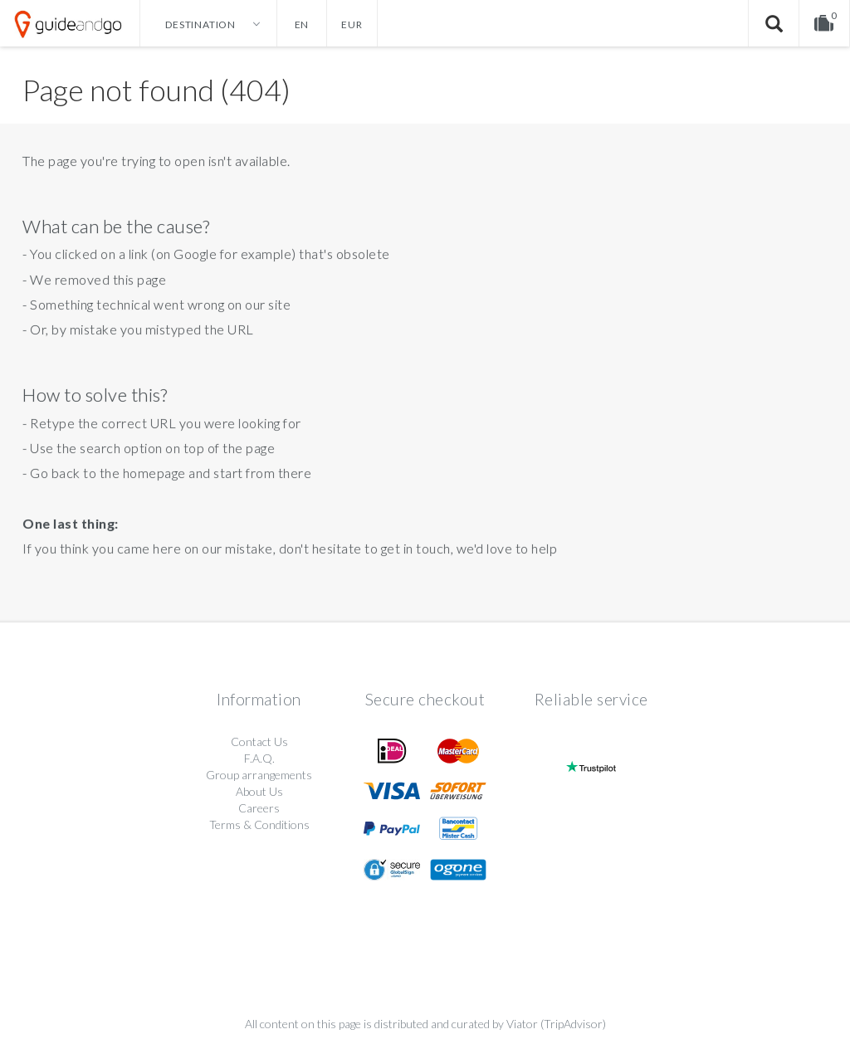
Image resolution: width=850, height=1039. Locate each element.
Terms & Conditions (259, 824)
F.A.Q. (259, 758)
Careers (259, 808)
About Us (259, 791)
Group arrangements (259, 775)
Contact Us (259, 741)
